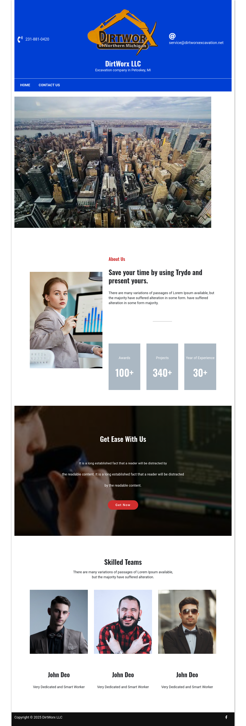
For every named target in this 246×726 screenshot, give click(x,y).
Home (25, 85)
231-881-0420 (37, 39)
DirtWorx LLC (123, 63)
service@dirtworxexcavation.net (196, 42)
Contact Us (49, 85)
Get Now (123, 505)
